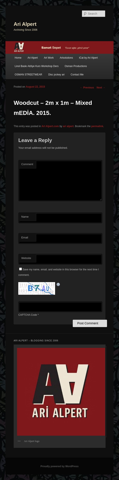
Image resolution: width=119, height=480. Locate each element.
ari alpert (68, 126)
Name (25, 216)
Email (24, 237)
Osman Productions (76, 66)
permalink (97, 126)
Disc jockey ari (56, 74)
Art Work (49, 57)
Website (26, 258)
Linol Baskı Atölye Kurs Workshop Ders (37, 66)
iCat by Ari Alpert (88, 57)
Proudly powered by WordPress (59, 466)
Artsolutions (66, 57)
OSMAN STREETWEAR (28, 74)
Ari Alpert (25, 24)
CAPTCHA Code (27, 314)
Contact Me (77, 74)
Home (18, 57)
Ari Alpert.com (50, 126)
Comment (27, 164)
